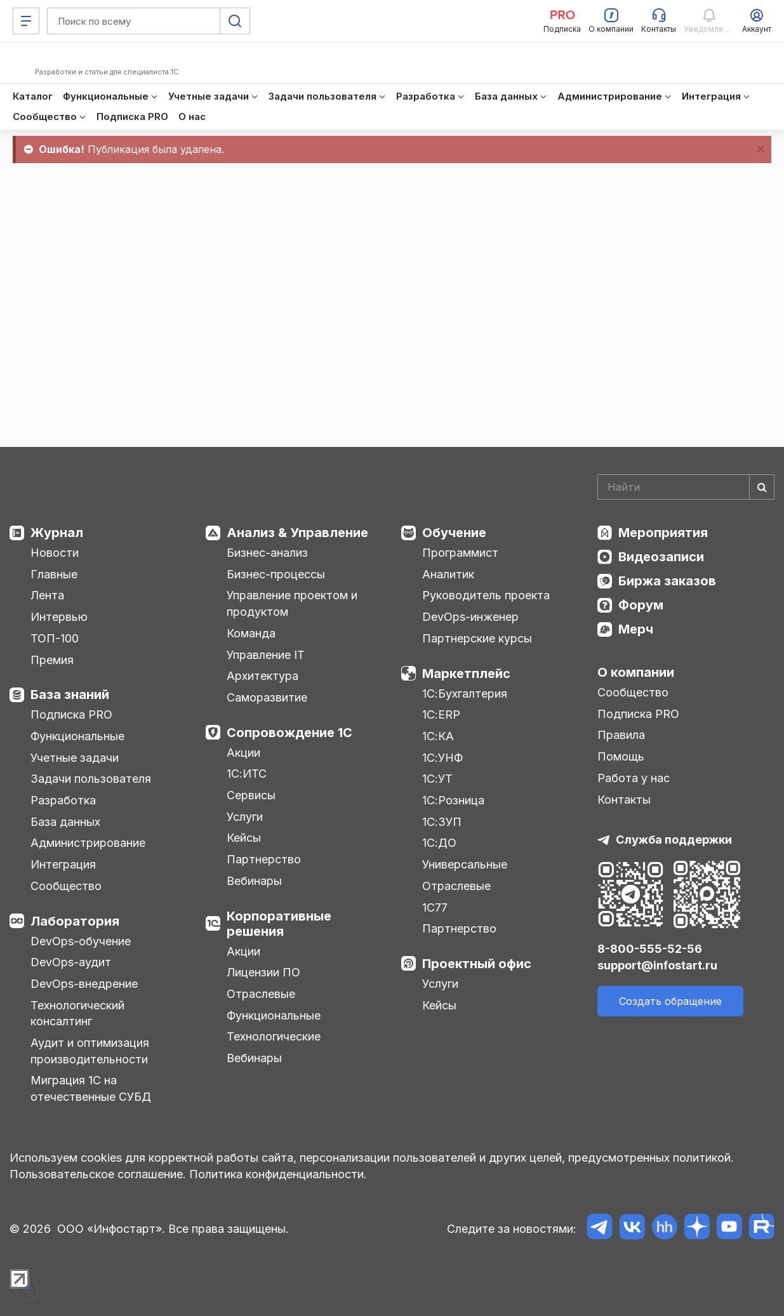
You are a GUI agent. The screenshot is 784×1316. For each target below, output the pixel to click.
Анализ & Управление (297, 532)
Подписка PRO (71, 714)
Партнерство (264, 859)
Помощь (620, 756)
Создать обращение (670, 1001)
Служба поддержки (674, 839)
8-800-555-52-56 (649, 948)
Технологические (274, 1036)
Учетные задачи (74, 757)
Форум (640, 605)
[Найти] (761, 487)
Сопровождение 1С (289, 732)
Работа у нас (633, 778)
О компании (635, 672)
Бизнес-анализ (267, 552)
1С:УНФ (442, 757)
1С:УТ (437, 778)
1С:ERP (441, 714)
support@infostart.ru (657, 965)
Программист (460, 552)
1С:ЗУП (442, 821)
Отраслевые (261, 993)
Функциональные (77, 736)
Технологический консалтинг (77, 1013)
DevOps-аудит (70, 962)
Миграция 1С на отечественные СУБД (90, 1088)
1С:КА (438, 736)
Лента (47, 595)
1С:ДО (439, 842)
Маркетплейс (466, 673)
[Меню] (26, 21)
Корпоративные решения (279, 923)
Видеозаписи (661, 556)
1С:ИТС (247, 773)
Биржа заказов (667, 580)
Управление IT (266, 654)
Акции (243, 752)
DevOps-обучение (80, 941)
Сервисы (251, 795)
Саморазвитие (267, 697)
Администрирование (87, 842)
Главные (53, 574)
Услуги (245, 816)
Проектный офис (476, 963)
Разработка (63, 800)
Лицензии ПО (263, 972)
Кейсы (244, 837)
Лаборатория (74, 921)
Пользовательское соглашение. (98, 1174)
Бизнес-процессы (276, 574)
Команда (251, 633)
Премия (52, 660)
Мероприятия (663, 532)
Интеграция (63, 864)
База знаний (69, 694)
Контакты (624, 799)
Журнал (56, 532)
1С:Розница (453, 800)
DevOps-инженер (470, 616)
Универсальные (464, 864)
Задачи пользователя (90, 778)
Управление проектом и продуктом (292, 603)
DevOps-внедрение (84, 983)
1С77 (435, 907)
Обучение (454, 532)
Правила (621, 734)
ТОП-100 (54, 638)
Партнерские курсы (477, 638)
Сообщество (66, 886)
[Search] (685, 487)
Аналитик (448, 574)
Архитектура (262, 675)
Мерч (635, 629)
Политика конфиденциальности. (278, 1174)
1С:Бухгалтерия (464, 693)
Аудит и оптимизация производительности (89, 1051)
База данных (65, 821)
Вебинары (254, 880)
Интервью (59, 616)
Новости (54, 552)
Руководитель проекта (486, 595)
